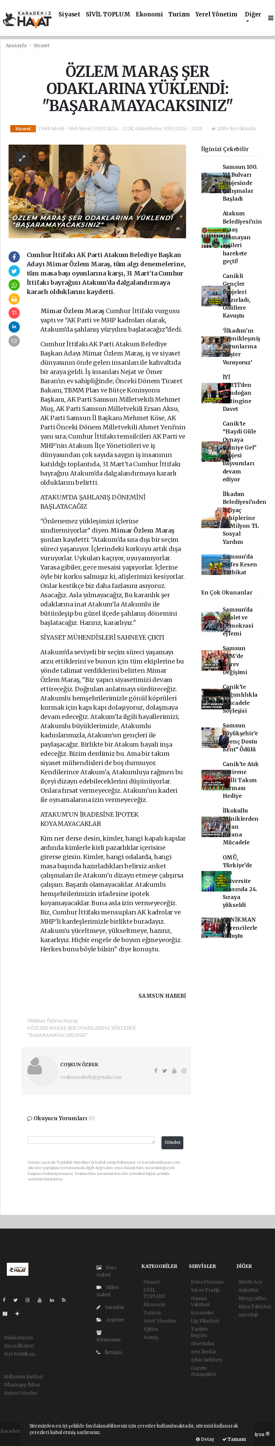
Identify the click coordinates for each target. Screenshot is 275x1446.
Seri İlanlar (204, 1352)
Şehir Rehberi (206, 1360)
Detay (205, 1439)
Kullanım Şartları (23, 1377)
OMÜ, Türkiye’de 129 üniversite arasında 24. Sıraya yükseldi (240, 881)
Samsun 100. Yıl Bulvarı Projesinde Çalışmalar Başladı (240, 183)
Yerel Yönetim (216, 14)
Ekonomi (149, 14)
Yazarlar (110, 1307)
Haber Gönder (21, 1393)
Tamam (234, 1439)
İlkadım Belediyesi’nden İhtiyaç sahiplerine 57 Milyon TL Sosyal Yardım (244, 518)
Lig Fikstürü (205, 1321)
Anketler (248, 1290)
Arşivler (110, 1320)
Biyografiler (252, 1298)
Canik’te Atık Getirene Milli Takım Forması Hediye (241, 780)
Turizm (179, 14)
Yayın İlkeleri (19, 1346)
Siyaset (69, 14)
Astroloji (248, 1315)
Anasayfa (17, 46)
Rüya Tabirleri (254, 1306)
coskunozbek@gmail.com (90, 1077)
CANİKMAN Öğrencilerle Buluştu (240, 927)
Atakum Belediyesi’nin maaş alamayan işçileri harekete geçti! (242, 237)
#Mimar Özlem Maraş (52, 1021)
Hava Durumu (207, 1282)
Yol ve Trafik (205, 1290)
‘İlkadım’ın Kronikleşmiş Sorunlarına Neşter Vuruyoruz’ (242, 346)
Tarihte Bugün (199, 1332)
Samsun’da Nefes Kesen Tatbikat (240, 564)
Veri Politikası (19, 1354)
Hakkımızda (18, 1338)
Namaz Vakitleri (200, 1301)
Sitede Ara (250, 1282)
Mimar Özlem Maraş (73, 311)
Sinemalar (203, 1343)
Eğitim (150, 1329)
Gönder (173, 1142)
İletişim (109, 1352)
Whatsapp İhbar (22, 1385)
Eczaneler (202, 1313)
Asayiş (150, 1337)
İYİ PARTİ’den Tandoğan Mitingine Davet (237, 393)
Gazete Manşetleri (203, 1371)
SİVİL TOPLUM (108, 14)
